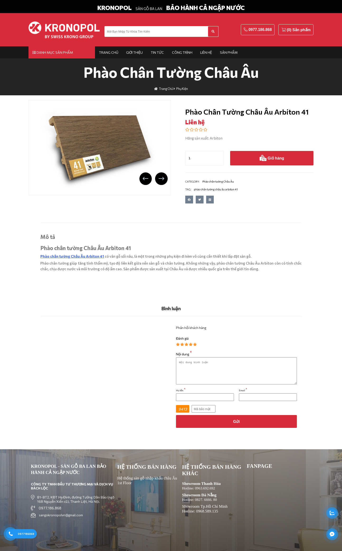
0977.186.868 (260, 30)
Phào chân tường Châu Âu (171, 72)
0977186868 (26, 533)
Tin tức (157, 52)
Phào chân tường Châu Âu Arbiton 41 (72, 256)
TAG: (188, 189)
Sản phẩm (229, 52)
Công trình (182, 52)
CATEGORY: (192, 181)
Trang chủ (108, 52)
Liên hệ (206, 52)
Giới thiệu (134, 52)
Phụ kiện (182, 89)
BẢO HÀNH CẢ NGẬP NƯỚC (205, 7)
